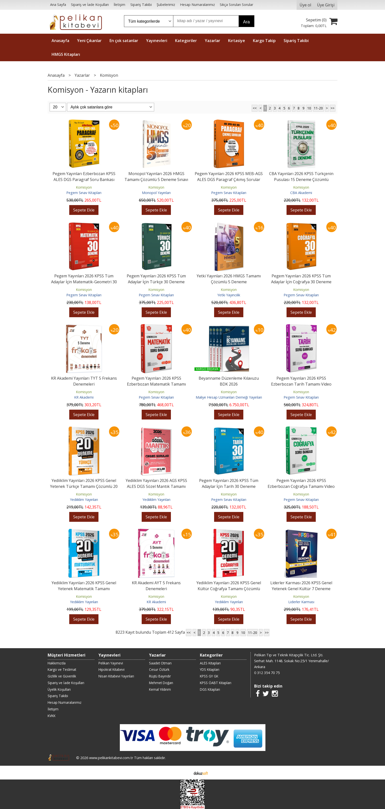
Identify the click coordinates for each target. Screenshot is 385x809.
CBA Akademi (301, 192)
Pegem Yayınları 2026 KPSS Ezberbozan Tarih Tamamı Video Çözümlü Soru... (301, 384)
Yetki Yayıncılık (228, 295)
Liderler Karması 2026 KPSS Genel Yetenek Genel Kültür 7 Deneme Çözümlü (301, 588)
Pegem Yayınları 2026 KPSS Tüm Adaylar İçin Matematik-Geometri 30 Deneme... (84, 281)
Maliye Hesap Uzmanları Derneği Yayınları (229, 397)
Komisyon (84, 187)
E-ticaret (184, 772)
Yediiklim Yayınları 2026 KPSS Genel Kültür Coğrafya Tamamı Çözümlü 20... (228, 588)
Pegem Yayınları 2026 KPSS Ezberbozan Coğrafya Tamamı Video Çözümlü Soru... (301, 486)
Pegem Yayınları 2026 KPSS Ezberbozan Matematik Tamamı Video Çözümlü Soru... (156, 384)
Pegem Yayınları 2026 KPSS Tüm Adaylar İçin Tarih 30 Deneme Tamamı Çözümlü (228, 486)
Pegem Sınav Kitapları (83, 192)
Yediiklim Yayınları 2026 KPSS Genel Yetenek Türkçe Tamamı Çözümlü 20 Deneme (84, 486)
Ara (246, 21)
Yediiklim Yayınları (84, 499)
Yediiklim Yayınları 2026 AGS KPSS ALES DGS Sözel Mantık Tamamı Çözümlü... (156, 486)
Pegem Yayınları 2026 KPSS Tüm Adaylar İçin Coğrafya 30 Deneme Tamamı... (301, 281)
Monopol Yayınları (156, 192)
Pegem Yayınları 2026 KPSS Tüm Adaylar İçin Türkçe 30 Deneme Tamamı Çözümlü (156, 281)
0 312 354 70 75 (267, 672)
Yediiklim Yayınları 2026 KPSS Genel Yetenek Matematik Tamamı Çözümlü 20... (84, 588)
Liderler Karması (301, 601)
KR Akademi (84, 397)
